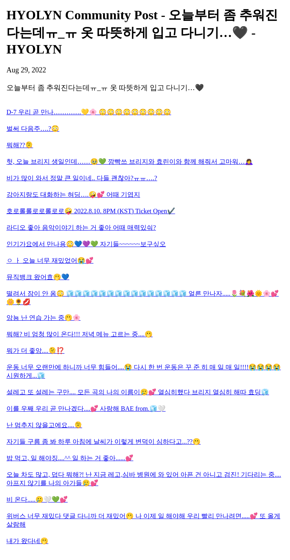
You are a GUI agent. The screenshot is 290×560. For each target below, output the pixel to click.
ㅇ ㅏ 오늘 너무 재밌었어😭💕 (49, 260)
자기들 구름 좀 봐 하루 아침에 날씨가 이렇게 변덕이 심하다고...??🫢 (103, 441)
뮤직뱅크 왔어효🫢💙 (37, 277)
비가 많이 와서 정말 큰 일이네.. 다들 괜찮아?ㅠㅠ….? (81, 178)
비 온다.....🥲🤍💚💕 (37, 499)
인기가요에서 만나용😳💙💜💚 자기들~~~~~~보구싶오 (86, 244)
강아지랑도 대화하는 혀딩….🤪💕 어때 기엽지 (73, 194)
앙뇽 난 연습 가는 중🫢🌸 (43, 317)
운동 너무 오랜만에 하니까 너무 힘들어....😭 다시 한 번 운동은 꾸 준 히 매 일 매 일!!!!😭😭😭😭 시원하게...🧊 (143, 371)
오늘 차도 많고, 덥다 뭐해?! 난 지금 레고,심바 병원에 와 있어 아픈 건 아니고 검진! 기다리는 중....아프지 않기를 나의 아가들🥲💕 (143, 478)
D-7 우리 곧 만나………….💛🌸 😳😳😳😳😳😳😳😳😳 (88, 112)
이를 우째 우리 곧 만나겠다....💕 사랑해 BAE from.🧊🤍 (86, 408)
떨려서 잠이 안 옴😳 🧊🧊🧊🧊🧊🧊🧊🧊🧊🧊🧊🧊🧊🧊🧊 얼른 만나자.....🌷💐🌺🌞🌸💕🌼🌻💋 (142, 297)
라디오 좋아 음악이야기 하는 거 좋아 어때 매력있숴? (81, 227)
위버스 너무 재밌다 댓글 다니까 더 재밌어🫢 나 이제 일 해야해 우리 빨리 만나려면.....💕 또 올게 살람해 (143, 520)
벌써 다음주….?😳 (32, 128)
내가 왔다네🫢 (27, 540)
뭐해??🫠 (19, 145)
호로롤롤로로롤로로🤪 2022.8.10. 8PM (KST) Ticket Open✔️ (90, 211)
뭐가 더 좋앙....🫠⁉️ (35, 350)
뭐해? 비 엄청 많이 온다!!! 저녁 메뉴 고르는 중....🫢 (79, 334)
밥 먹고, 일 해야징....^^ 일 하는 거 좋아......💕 (69, 458)
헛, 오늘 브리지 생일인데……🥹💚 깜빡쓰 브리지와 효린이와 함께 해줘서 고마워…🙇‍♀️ (129, 161)
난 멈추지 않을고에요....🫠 (44, 425)
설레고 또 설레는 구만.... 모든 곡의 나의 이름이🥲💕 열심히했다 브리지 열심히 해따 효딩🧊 (137, 392)
